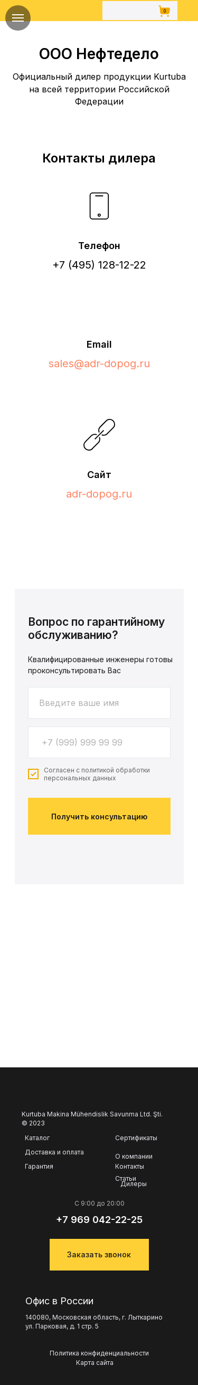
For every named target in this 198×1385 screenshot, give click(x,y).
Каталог (37, 1138)
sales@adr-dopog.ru (99, 363)
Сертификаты (136, 1138)
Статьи (125, 1179)
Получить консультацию (99, 816)
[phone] (99, 742)
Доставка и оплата (54, 1152)
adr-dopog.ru (99, 494)
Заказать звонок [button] (99, 1254)
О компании (134, 1156)
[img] (66, 10)
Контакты (129, 1166)
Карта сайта (95, 1363)
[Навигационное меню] (18, 18)
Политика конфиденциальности (99, 1353)
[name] (99, 703)
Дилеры (133, 1184)
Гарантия (39, 1166)
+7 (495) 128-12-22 (99, 265)
